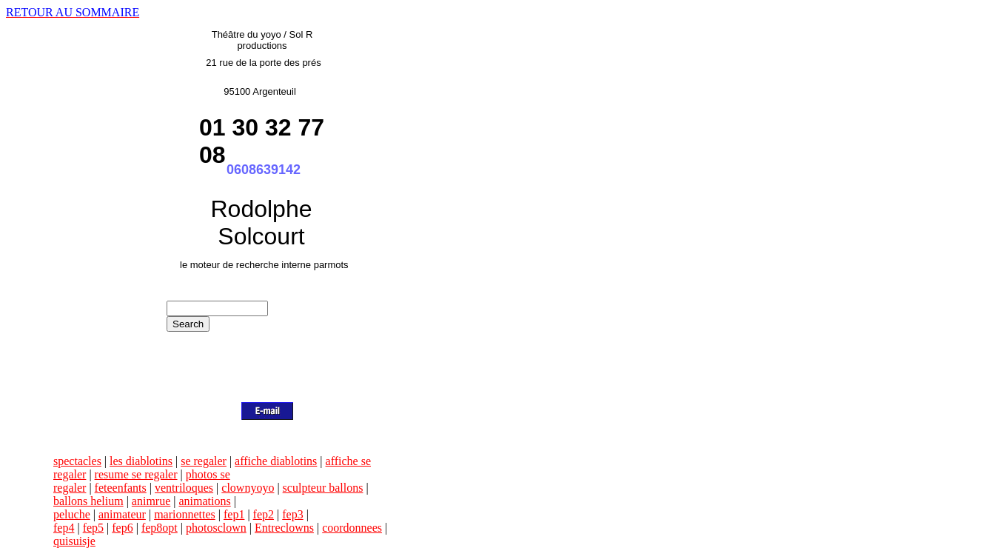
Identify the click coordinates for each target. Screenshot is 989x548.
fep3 (292, 514)
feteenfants (121, 487)
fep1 (234, 514)
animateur (122, 514)
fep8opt (159, 527)
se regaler (204, 461)
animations (204, 501)
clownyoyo (247, 487)
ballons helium (88, 501)
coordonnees (352, 527)
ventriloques (184, 487)
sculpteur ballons (323, 487)
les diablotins (141, 461)
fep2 (263, 514)
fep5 (93, 527)
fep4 (63, 527)
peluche (71, 514)
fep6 (122, 527)
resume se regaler (136, 474)
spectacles (77, 461)
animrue (151, 501)
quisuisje (74, 541)
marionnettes (184, 514)
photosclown (216, 527)
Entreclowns (284, 527)
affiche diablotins (276, 461)
